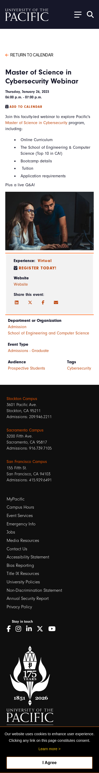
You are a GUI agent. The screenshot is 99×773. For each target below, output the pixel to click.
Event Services (20, 515)
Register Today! (37, 268)
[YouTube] (53, 629)
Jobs (11, 532)
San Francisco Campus (27, 461)
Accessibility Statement (28, 557)
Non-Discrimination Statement (34, 590)
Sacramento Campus (25, 430)
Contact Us (17, 548)
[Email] (56, 303)
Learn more (48, 749)
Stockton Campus (22, 398)
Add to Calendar (26, 107)
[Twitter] (30, 303)
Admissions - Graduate (28, 350)
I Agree (50, 762)
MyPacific (16, 499)
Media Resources (23, 540)
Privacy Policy (19, 606)
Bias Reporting (20, 565)
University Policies (23, 581)
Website (21, 284)
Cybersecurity (79, 368)
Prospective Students (26, 368)
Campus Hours (20, 507)
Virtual (45, 260)
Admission (17, 326)
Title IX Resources (23, 573)
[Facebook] (43, 303)
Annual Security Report (28, 598)
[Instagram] (20, 629)
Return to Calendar (29, 54)
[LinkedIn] (17, 303)
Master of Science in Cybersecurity (36, 122)
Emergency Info (21, 523)
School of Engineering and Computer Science (48, 333)
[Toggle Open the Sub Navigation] (76, 14)
